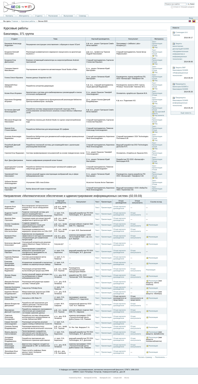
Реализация (153, 225)
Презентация (157, 43)
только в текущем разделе (184, 7)
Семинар (82, 16)
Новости (175, 28)
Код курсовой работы (158, 112)
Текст (154, 42)
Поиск (164, 2)
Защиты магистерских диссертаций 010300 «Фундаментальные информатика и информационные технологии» (182, 52)
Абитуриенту (24, 16)
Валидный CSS (105, 377)
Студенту (39, 16)
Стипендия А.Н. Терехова (182, 35)
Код (155, 47)
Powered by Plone (75, 377)
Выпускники (68, 16)
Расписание (53, 16)
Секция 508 (117, 377)
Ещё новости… (187, 113)
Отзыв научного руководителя (119, 207)
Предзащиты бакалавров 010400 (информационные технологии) (182, 103)
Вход (191, 18)
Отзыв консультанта (136, 214)
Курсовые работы (28, 21)
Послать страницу (145, 357)
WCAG (126, 377)
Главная (15, 21)
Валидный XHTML (90, 377)
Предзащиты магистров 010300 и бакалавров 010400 (182, 88)
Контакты (9, 16)
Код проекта (159, 115)
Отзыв (154, 45)
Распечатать (160, 357)
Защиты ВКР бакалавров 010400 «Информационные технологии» (182, 72)
